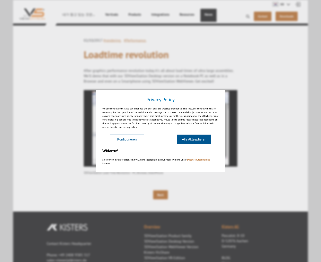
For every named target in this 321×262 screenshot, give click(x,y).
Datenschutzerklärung (198, 159)
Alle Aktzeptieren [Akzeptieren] (194, 139)
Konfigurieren (127, 139)
